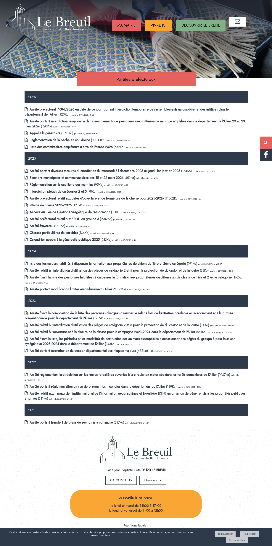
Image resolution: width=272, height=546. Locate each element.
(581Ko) (119, 332)
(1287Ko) (58, 205)
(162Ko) (136, 277)
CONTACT (237, 22)
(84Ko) (120, 325)
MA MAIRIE (126, 25)
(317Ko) (77, 422)
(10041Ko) (68, 140)
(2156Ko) (78, 289)
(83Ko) (120, 270)
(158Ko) (76, 212)
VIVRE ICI (159, 25)
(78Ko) (63, 191)
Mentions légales (136, 525)
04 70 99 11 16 (121, 480)
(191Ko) (114, 263)
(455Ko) (89, 350)
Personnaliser (237, 540)
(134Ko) (111, 171)
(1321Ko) (52, 133)
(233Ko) (71, 239)
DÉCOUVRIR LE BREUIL (200, 25)
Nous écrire (153, 480)
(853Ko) (83, 177)
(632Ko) (77, 147)
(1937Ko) (130, 374)
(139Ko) (104, 386)
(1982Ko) (71, 219)
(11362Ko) (105, 198)
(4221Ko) (48, 225)
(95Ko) (67, 184)
